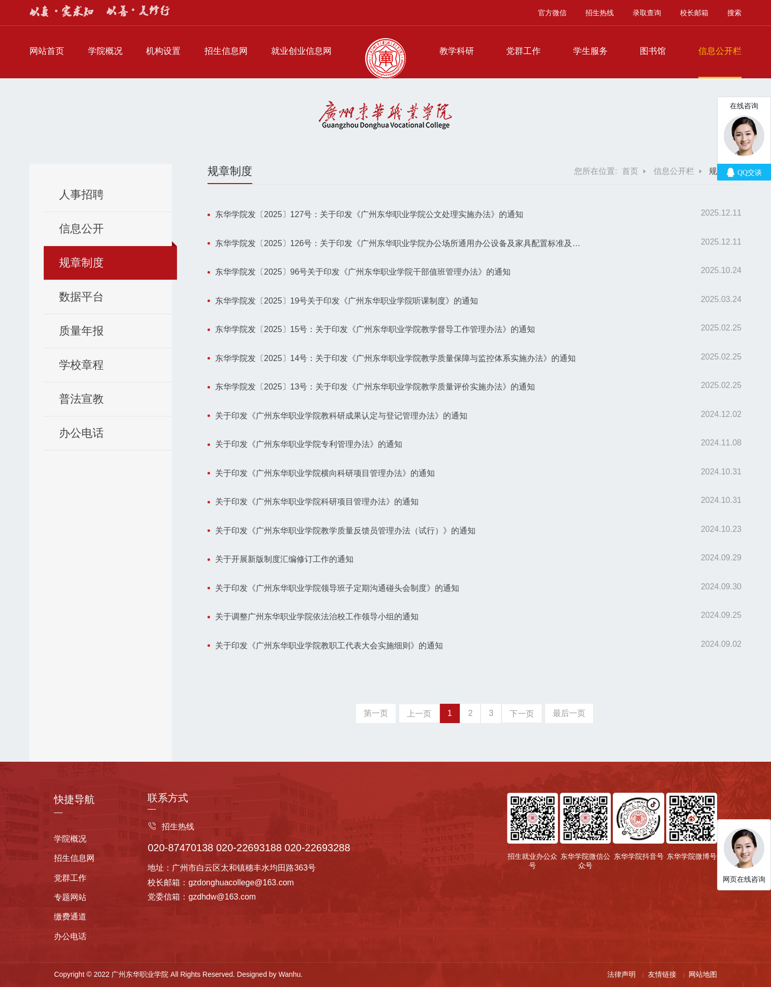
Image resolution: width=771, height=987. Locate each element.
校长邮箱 (694, 13)
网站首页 (46, 51)
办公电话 (81, 433)
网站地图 (703, 974)
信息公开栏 (720, 51)
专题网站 (70, 897)
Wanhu (290, 974)
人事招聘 (81, 194)
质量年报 (81, 330)
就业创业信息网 (301, 51)
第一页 (376, 713)
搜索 (734, 13)
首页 (630, 171)
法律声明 (621, 974)
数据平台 (81, 296)
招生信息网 (226, 51)
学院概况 (105, 51)
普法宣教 (81, 399)
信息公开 (81, 228)
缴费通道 (70, 916)
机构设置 (163, 51)
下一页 (522, 713)
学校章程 (81, 364)
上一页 (419, 713)
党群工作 (523, 51)
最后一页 (569, 713)
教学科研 (456, 51)
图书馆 (653, 51)
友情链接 (662, 974)
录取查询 (647, 13)
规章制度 (81, 262)
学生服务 (590, 51)
